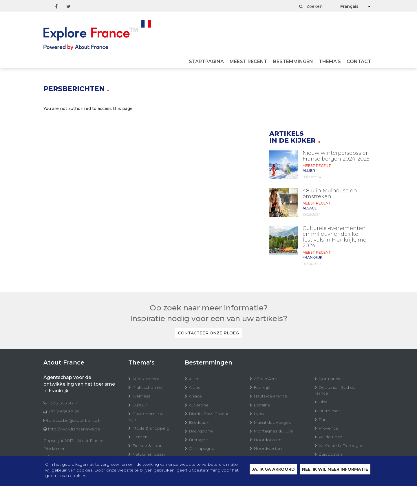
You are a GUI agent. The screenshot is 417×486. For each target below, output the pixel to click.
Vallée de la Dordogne (341, 445)
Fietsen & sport (147, 445)
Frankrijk (262, 387)
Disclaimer (54, 448)
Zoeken (311, 6)
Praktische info (147, 387)
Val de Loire (330, 436)
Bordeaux (199, 422)
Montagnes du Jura (273, 431)
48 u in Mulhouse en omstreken (330, 193)
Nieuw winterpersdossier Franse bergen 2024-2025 (336, 156)
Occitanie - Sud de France (334, 390)
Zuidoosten (330, 454)
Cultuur (139, 405)
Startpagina (206, 61)
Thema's (330, 61)
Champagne (201, 448)
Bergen (140, 436)
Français (349, 6)
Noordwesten (268, 448)
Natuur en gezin (148, 454)
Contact (359, 61)
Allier (193, 378)
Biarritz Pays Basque (209, 413)
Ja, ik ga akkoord (273, 469)
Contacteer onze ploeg (208, 333)
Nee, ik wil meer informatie (335, 469)
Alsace (195, 396)
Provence (328, 428)
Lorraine (262, 405)
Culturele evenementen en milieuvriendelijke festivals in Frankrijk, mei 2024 (335, 236)
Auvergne (199, 405)
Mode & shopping (150, 428)
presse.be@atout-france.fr (75, 420)
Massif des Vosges (272, 422)
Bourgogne (201, 431)
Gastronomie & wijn (145, 416)
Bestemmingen (293, 61)
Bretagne (198, 439)
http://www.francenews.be (74, 429)
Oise (323, 401)
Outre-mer (329, 410)
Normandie (330, 378)
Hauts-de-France (270, 396)
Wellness (141, 396)
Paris (323, 419)
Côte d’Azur (265, 378)
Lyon (259, 413)
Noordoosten (267, 439)
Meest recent (248, 61)
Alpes (194, 387)
